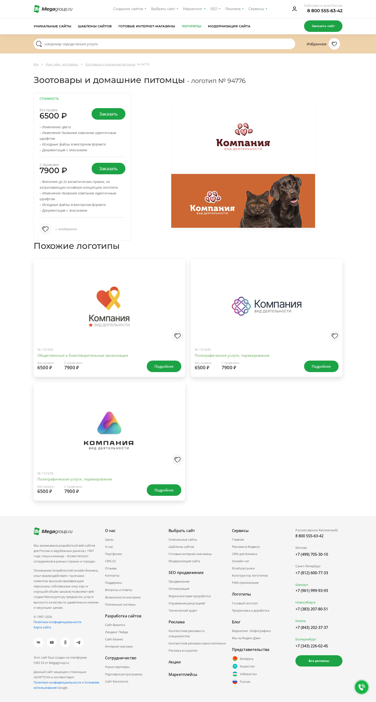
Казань (300, 621)
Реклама (233, 9)
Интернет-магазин (119, 646)
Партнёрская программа (123, 674)
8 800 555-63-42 (324, 10)
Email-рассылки (243, 568)
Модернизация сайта (229, 26)
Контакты (112, 575)
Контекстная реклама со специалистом (187, 633)
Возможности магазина (123, 597)
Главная (238, 539)
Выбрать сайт (163, 9)
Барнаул (301, 584)
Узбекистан (244, 674)
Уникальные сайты (52, 26)
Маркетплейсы (183, 674)
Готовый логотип (245, 603)
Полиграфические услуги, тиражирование (232, 355)
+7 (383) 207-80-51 (311, 609)
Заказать (108, 114)
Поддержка (113, 582)
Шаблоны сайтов (95, 26)
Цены (109, 539)
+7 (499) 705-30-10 (311, 554)
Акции (175, 662)
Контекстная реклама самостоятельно (197, 643)
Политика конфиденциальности (57, 622)
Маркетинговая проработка (190, 596)
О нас (109, 546)
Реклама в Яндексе (246, 546)
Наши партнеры (117, 667)
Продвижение (179, 581)
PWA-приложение (245, 582)
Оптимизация (179, 588)
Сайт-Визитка (115, 625)
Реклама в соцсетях (183, 650)
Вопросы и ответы (118, 590)
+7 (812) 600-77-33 (311, 572)
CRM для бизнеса (244, 554)
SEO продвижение (186, 572)
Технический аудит (183, 610)
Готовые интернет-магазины (146, 26)
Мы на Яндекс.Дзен (246, 638)
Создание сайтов (128, 9)
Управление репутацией (187, 603)
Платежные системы (120, 604)
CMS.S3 (110, 561)
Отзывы (111, 568)
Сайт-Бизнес (114, 639)
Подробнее (164, 366)
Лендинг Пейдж (116, 632)
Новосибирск (305, 602)
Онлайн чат (240, 561)
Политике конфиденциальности (57, 682)
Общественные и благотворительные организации (82, 355)
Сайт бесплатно (116, 681)
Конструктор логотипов (250, 575)
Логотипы (191, 26)
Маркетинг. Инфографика (251, 631)
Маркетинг (192, 9)
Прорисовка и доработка (250, 610)
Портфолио (113, 554)
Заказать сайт (323, 26)
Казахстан (243, 666)
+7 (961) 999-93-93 (311, 590)
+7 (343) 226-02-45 (311, 646)
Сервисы (256, 9)
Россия (241, 681)
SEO (213, 9)
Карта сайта (42, 627)
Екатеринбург (305, 639)
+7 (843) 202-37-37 (311, 627)
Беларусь (243, 658)
